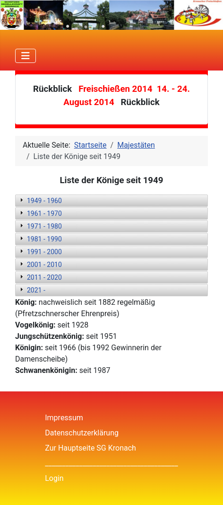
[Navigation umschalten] (25, 56)
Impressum (64, 417)
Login (54, 478)
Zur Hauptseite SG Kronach (90, 447)
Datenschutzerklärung (82, 432)
